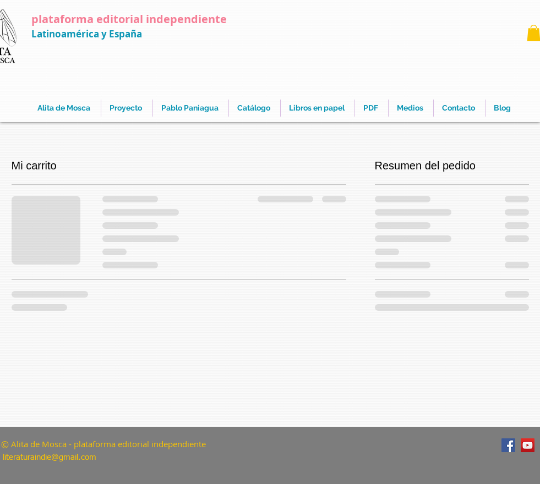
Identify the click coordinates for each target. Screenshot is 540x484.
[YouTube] (527, 445)
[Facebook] (508, 445)
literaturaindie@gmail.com (49, 457)
